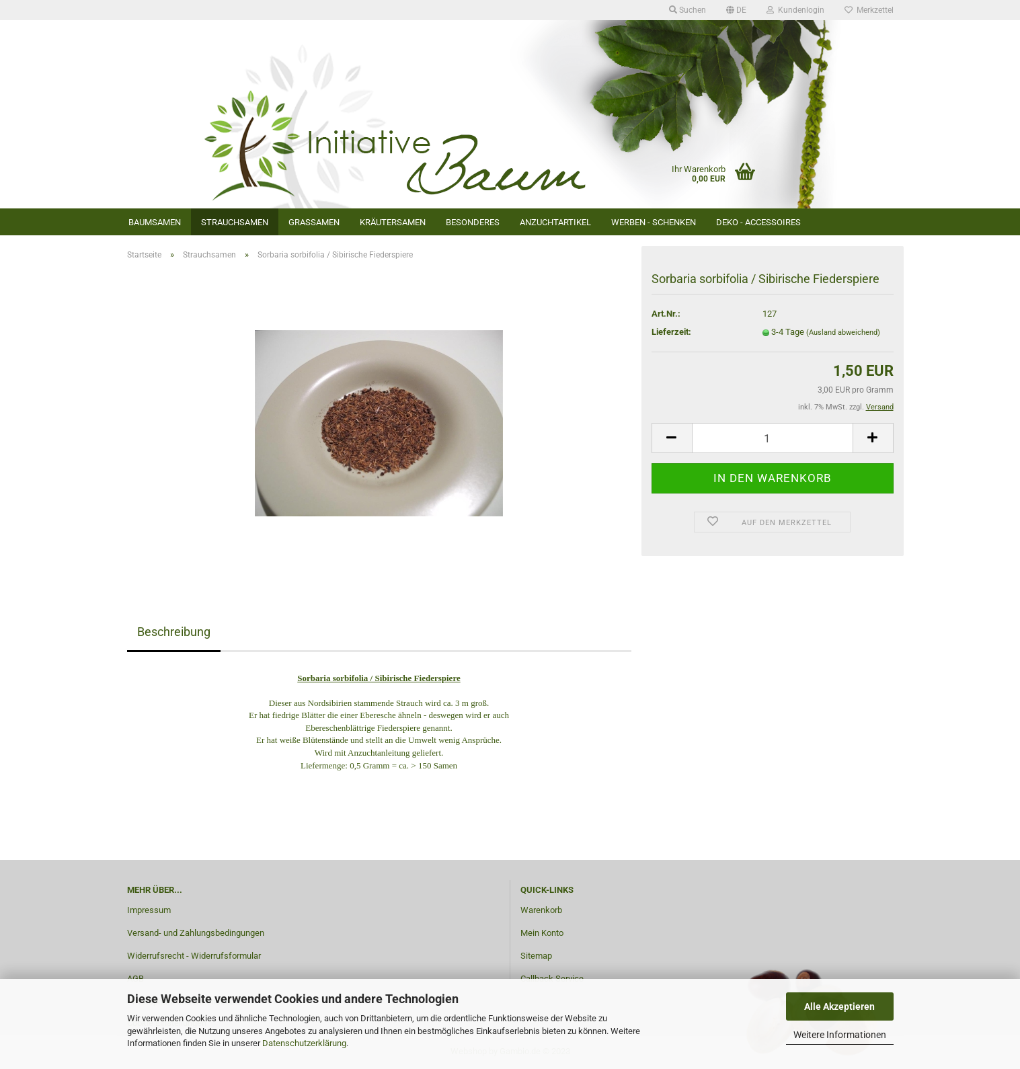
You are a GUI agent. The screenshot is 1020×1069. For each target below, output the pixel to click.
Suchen (687, 10)
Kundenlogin (795, 10)
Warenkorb (541, 910)
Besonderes (473, 222)
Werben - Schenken (653, 222)
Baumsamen (154, 222)
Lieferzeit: (671, 332)
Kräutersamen (393, 222)
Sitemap (536, 956)
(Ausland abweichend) (843, 332)
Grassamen (314, 222)
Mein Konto (541, 933)
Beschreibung (173, 632)
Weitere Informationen (839, 1034)
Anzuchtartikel (555, 222)
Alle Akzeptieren (839, 1006)
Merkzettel (869, 10)
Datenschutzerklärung (304, 1043)
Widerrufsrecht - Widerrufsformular (194, 956)
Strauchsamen (234, 222)
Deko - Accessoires (758, 222)
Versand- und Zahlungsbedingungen (195, 933)
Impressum (149, 910)
